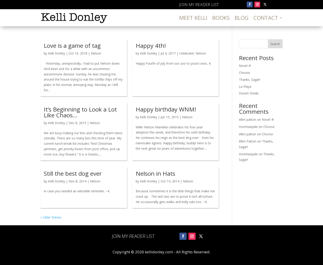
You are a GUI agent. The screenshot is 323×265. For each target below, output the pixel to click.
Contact (265, 17)
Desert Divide (249, 93)
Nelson (96, 53)
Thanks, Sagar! (249, 79)
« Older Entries (50, 217)
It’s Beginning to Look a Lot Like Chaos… (80, 112)
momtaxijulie (248, 127)
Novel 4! (245, 66)
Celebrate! (186, 53)
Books (221, 17)
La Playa (245, 86)
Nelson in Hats (155, 173)
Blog (242, 17)
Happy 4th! (151, 46)
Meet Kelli (193, 17)
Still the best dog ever (73, 173)
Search (275, 44)
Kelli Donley (56, 53)
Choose (244, 72)
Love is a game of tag (72, 46)
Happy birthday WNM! (166, 109)
